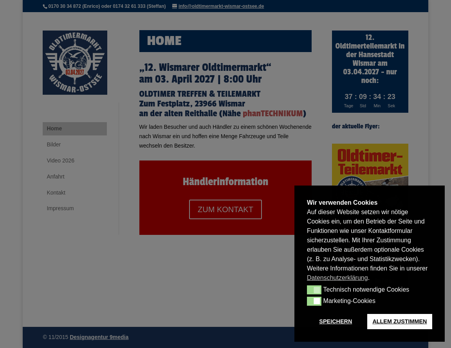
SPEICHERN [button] (335, 321)
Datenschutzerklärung (337, 277)
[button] (314, 289)
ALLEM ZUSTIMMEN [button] (399, 321)
